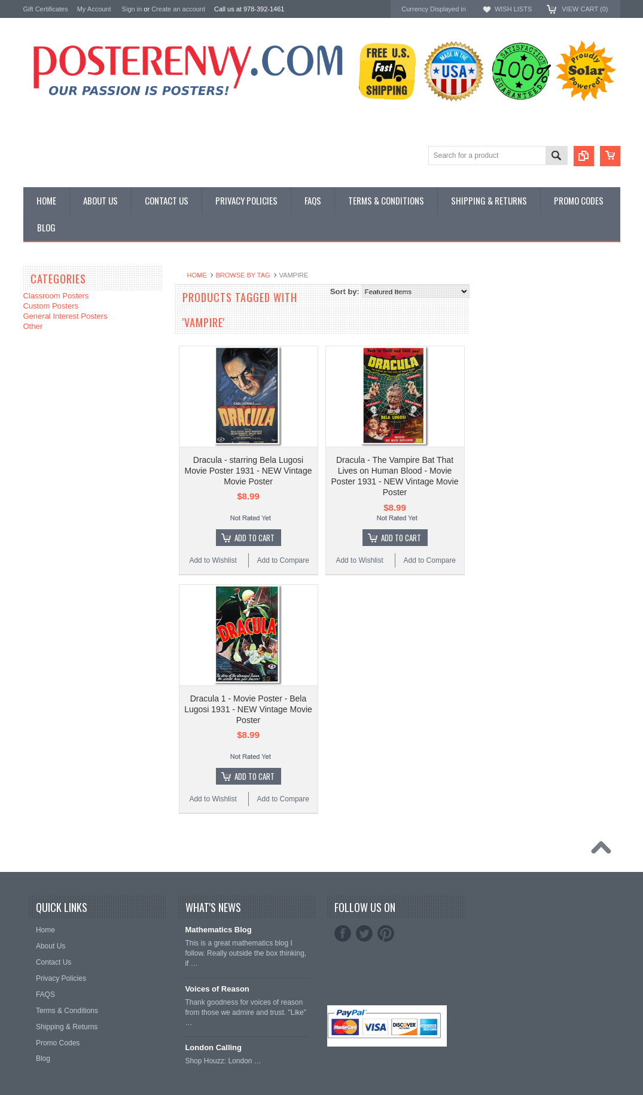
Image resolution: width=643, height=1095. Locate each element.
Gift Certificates (45, 9)
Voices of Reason (217, 988)
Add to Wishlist (212, 560)
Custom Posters (50, 305)
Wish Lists (513, 9)
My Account (94, 9)
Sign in (132, 9)
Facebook (342, 933)
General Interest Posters (65, 316)
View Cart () (585, 9)
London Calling (213, 1047)
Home (197, 275)
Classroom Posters (56, 295)
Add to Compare (283, 560)
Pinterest (385, 933)
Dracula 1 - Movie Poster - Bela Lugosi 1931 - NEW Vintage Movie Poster (248, 709)
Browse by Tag (243, 275)
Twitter (364, 933)
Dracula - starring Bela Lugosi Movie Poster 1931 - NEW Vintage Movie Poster (248, 470)
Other (33, 326)
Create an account (178, 9)
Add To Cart (254, 538)
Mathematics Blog (218, 929)
